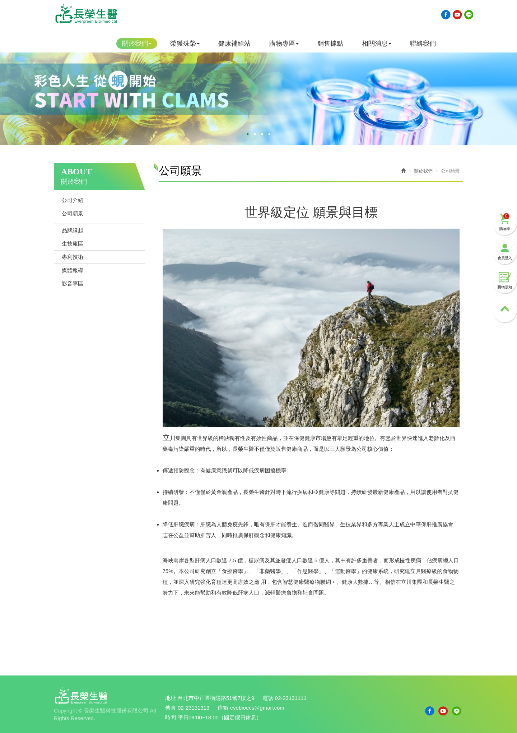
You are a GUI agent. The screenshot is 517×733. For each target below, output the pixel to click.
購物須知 (505, 280)
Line (469, 15)
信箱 (223, 708)
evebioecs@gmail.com (257, 708)
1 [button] (247, 134)
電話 (267, 698)
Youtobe (457, 15)
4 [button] (269, 134)
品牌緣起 (72, 230)
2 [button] (254, 134)
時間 (170, 717)
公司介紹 (72, 200)
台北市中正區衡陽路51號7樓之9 (216, 698)
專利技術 (72, 257)
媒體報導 (72, 270)
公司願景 (72, 213)
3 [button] (262, 134)
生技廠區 (72, 243)
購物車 (504, 222)
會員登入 (505, 251)
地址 (170, 698)
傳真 (170, 708)
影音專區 (72, 283)
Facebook (446, 15)
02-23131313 (193, 708)
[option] (258, 86)
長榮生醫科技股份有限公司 (86, 14)
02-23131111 (291, 698)
